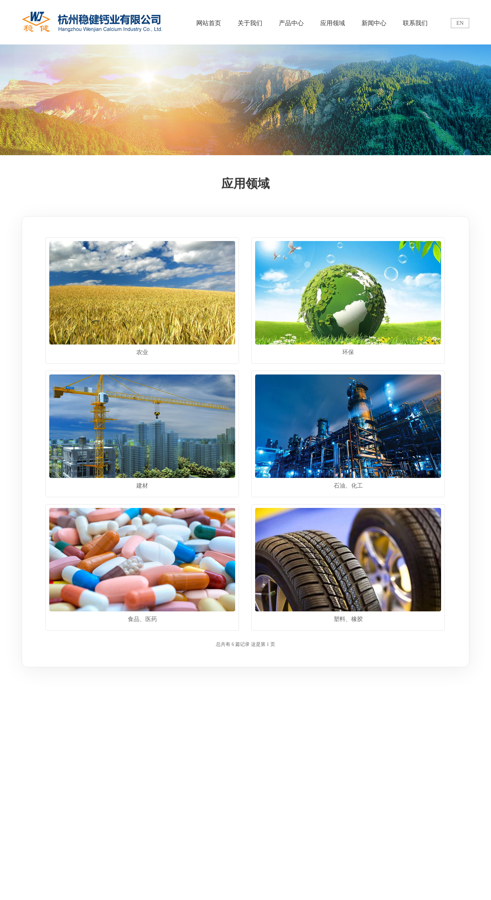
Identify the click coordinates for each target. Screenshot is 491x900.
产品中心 (291, 23)
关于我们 (250, 23)
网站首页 (208, 23)
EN (459, 23)
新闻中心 (374, 23)
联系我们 (415, 23)
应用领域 (332, 23)
